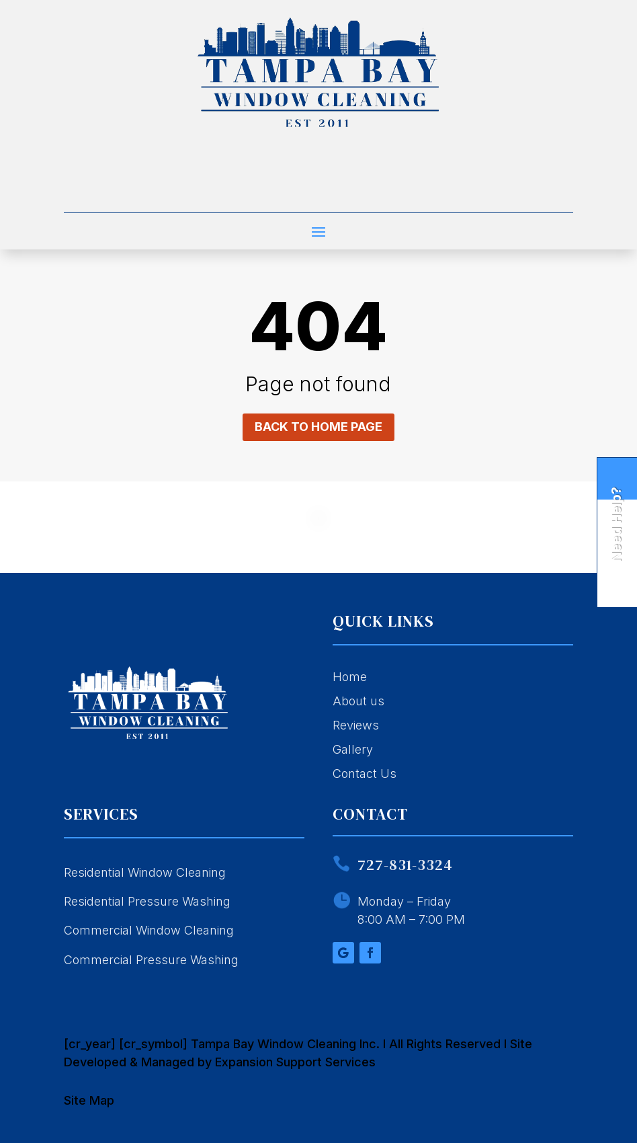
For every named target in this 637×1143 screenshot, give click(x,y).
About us (358, 701)
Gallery (353, 749)
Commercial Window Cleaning (149, 930)
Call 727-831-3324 (318, 190)
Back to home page (318, 427)
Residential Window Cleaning (145, 872)
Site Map (89, 1100)
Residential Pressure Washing (147, 901)
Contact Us (364, 773)
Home (350, 677)
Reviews (356, 725)
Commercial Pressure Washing (151, 960)
